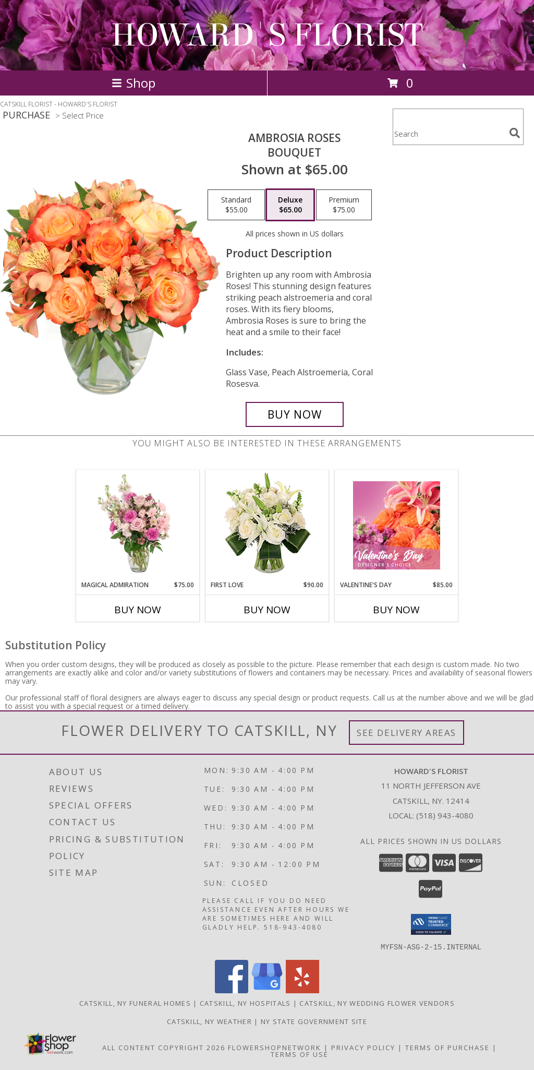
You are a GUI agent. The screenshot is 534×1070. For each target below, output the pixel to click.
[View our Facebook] (231, 990)
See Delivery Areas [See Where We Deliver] (406, 733)
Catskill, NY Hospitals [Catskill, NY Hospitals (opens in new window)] (245, 1002)
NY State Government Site (314, 1021)
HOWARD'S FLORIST (267, 35)
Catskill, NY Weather (209, 1021)
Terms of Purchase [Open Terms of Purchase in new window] (447, 1047)
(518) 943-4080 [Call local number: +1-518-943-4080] (445, 815)
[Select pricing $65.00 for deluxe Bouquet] (290, 205)
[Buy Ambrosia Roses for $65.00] (295, 414)
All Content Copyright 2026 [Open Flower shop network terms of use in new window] (163, 1047)
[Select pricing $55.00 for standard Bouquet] (236, 205)
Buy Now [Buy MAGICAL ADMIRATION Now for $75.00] (137, 609)
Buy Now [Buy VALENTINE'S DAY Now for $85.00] (396, 609)
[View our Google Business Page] (267, 990)
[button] (431, 924)
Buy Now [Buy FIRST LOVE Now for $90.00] (267, 609)
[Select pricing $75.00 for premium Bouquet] (344, 205)
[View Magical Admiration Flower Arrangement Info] (137, 525)
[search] (514, 133)
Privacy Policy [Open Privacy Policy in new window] (363, 1047)
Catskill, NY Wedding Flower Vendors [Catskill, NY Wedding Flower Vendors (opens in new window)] (377, 1002)
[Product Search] (449, 133)
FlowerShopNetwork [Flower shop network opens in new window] (274, 1047)
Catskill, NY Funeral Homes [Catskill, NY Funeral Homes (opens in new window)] (135, 1002)
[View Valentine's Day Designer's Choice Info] (396, 525)
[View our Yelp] (302, 990)
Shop (133, 82)
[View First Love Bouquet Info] (267, 525)
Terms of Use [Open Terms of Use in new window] (300, 1054)
